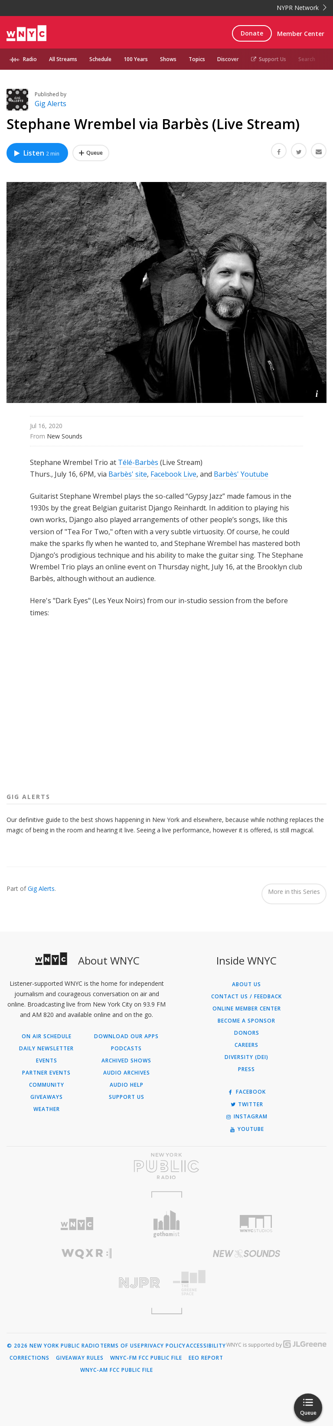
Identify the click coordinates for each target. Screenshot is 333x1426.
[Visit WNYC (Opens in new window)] (77, 1224)
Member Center (300, 33)
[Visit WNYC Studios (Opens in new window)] (256, 1223)
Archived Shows (126, 1060)
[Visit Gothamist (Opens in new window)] (167, 1224)
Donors (246, 1033)
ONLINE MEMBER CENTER (246, 1008)
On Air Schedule (47, 1036)
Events (46, 1060)
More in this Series (294, 891)
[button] (316, 393)
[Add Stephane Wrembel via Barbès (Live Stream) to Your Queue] (90, 153)
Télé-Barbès (138, 462)
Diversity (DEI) (246, 1057)
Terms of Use (120, 1345)
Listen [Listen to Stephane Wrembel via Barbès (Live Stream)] (36, 153)
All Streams (63, 59)
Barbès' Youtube (241, 474)
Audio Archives (126, 1072)
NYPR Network (301, 7)
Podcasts (126, 1048)
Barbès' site (127, 474)
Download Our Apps (126, 1036)
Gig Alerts (50, 103)
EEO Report (206, 1358)
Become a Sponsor (246, 1020)
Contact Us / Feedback (246, 996)
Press (246, 1069)
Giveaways (46, 1097)
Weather (46, 1109)
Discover (228, 59)
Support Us (268, 59)
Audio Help (127, 1085)
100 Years (136, 59)
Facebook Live (173, 474)
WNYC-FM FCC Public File (146, 1358)
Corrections (29, 1358)
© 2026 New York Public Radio (53, 1345)
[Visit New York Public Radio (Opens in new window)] (166, 1166)
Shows (168, 59)
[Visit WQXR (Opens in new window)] (86, 1253)
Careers (246, 1045)
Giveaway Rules (80, 1358)
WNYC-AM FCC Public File (116, 1370)
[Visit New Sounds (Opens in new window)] (246, 1253)
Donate (252, 33)
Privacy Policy (163, 1345)
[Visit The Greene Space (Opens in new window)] (246, 1283)
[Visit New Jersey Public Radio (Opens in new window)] (86, 1282)
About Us (246, 984)
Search (306, 59)
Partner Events (46, 1072)
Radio (30, 59)
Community (46, 1085)
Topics (197, 59)
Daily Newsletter (46, 1048)
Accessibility (206, 1345)
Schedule (100, 59)
